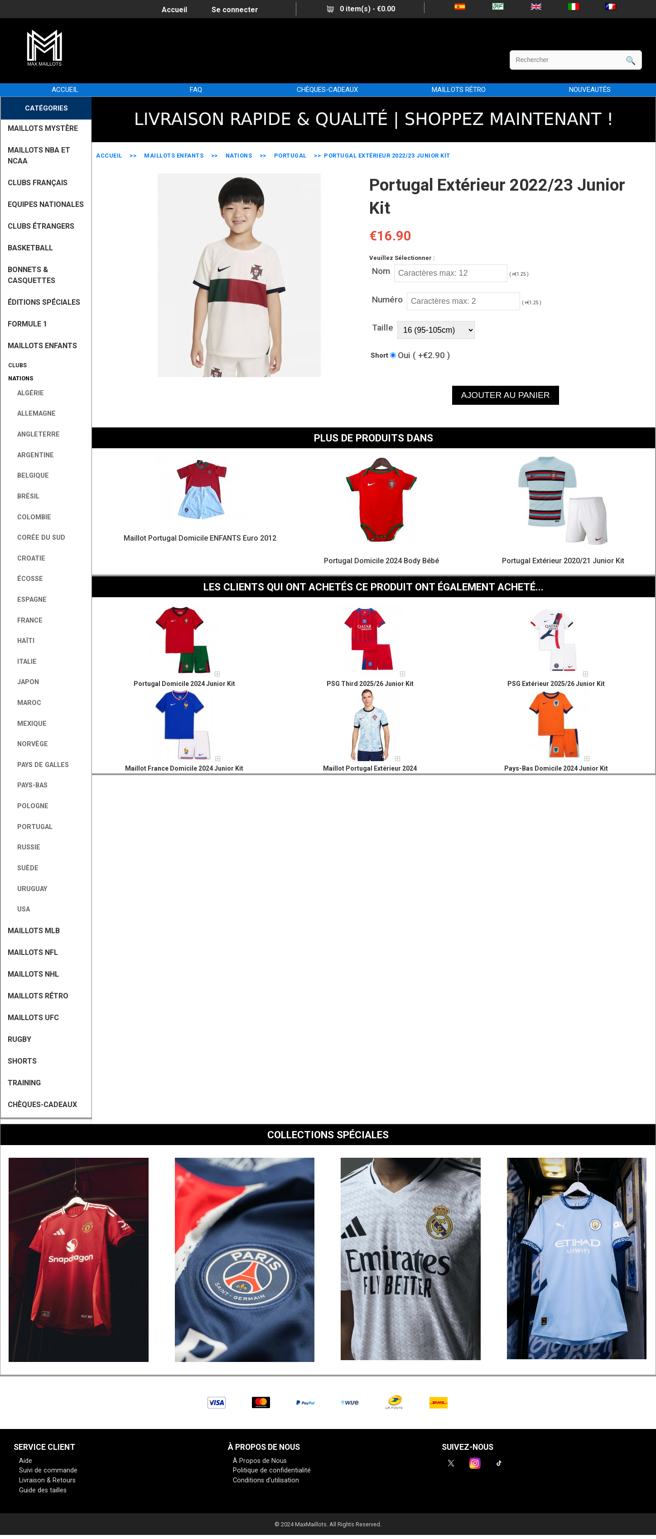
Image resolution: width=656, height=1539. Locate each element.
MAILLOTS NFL (33, 952)
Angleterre (35, 434)
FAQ (196, 90)
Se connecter (235, 9)
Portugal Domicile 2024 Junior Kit (184, 683)
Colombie (30, 517)
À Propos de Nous (260, 1461)
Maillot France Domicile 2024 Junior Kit (184, 768)
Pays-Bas (29, 785)
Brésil (24, 496)
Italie (23, 662)
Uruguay (28, 889)
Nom (381, 271)
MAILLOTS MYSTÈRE (43, 128)
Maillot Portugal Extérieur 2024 (370, 768)
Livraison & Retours (47, 1480)
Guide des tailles (43, 1490)
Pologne (29, 806)
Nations (239, 155)
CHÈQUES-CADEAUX (327, 90)
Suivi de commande (48, 1470)
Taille (382, 327)
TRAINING (24, 1083)
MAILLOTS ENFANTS (173, 155)
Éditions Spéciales (44, 302)
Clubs (16, 365)
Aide (25, 1461)
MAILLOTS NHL (33, 974)
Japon (24, 682)
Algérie (27, 393)
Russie (25, 847)
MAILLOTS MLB (34, 930)
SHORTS (22, 1061)
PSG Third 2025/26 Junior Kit (370, 683)
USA (20, 909)
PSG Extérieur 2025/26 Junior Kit (556, 683)
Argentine (32, 455)
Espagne (28, 600)
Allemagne (33, 413)
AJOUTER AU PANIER (505, 395)
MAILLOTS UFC (33, 1017)
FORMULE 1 (27, 324)
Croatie (27, 558)
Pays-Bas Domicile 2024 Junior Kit (556, 768)
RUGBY (19, 1039)
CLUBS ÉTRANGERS (41, 226)
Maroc (25, 703)
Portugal (290, 155)
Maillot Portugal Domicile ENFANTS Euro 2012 (200, 538)
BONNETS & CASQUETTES (31, 275)
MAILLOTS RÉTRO (459, 90)
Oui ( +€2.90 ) (424, 355)
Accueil (174, 9)
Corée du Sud (37, 538)
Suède (24, 868)
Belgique (29, 475)
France (26, 620)
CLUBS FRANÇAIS (38, 182)
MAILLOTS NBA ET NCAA (39, 155)
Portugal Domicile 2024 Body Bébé (381, 560)
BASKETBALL (30, 248)
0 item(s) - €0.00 (361, 9)
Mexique (28, 724)
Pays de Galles (39, 765)
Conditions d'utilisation (266, 1480)
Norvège (29, 744)
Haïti (22, 641)
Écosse (26, 579)
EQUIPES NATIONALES (46, 204)
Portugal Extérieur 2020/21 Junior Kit (563, 560)
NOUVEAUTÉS (590, 90)
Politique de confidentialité (272, 1470)
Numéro (387, 299)
